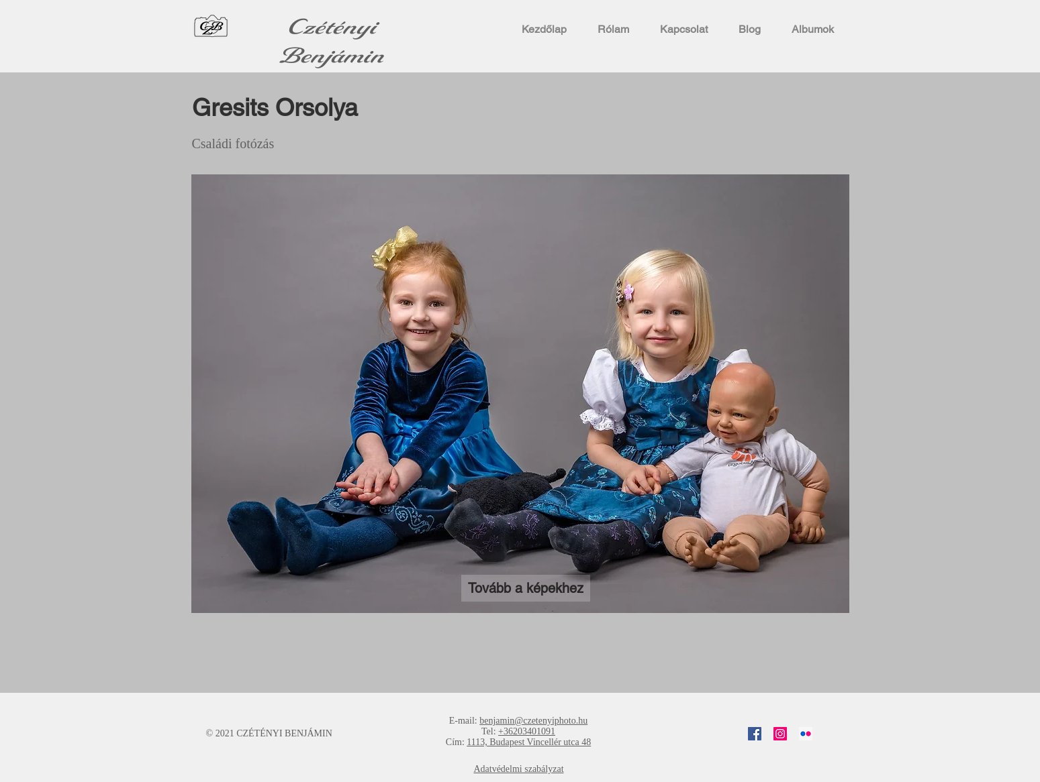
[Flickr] (805, 733)
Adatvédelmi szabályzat (518, 769)
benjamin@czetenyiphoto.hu (533, 721)
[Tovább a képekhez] (525, 588)
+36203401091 (526, 731)
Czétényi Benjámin (331, 41)
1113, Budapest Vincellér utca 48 (529, 742)
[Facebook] (754, 733)
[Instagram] (780, 733)
